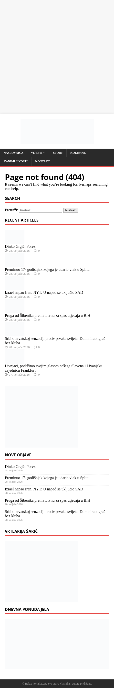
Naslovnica (13, 152)
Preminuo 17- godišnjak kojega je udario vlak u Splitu (47, 269)
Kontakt (42, 161)
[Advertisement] (57, 57)
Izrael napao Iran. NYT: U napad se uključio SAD (44, 292)
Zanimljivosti (16, 161)
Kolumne (78, 152)
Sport (58, 152)
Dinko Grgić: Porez (20, 246)
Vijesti (36, 152)
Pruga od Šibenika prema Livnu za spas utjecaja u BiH (47, 315)
